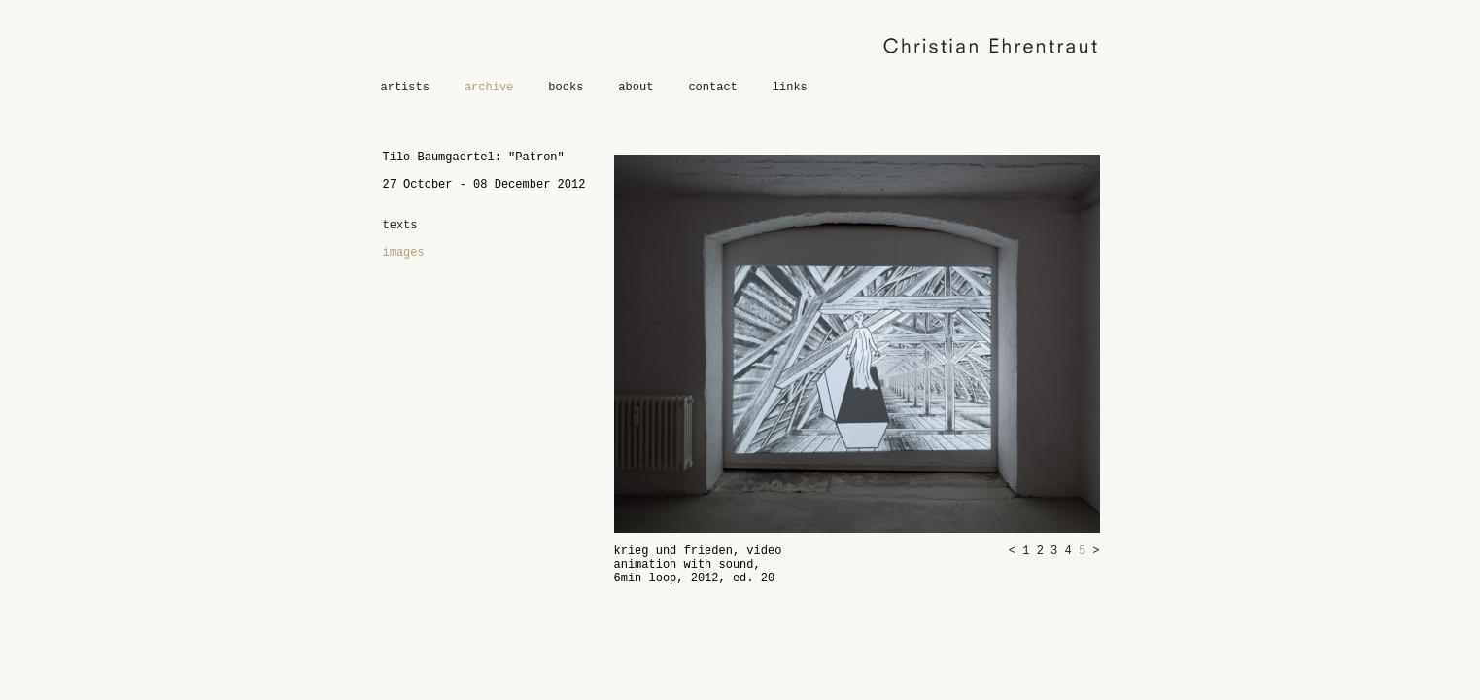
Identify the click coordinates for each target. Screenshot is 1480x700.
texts (400, 225)
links (790, 87)
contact (712, 87)
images (404, 253)
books (565, 87)
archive (489, 87)
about (635, 87)
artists (405, 87)
